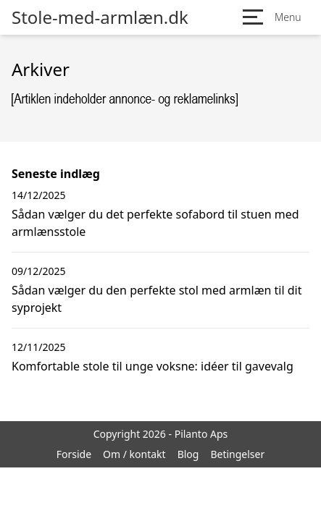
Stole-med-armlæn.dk (100, 17)
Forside (74, 454)
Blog (188, 454)
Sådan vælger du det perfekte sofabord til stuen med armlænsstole (155, 223)
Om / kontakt (134, 454)
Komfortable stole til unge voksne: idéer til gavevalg (152, 366)
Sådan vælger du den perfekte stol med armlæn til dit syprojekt (157, 298)
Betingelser (237, 454)
